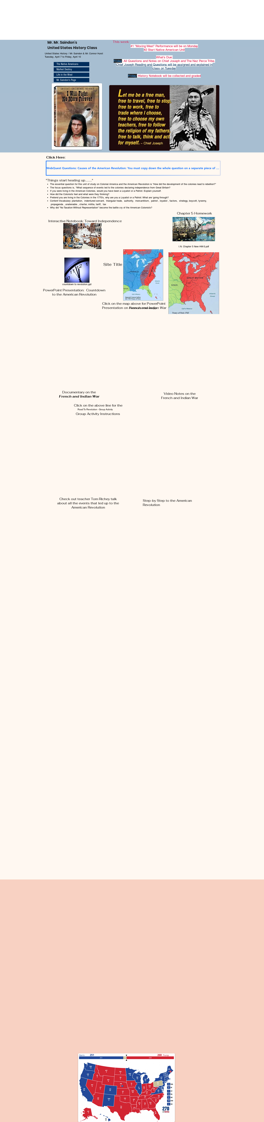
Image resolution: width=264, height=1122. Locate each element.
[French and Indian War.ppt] (143, 277)
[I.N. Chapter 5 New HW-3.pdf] (194, 231)
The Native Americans (67, 64)
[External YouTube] (87, 357)
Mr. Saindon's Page (66, 80)
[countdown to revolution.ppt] (77, 272)
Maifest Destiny (64, 69)
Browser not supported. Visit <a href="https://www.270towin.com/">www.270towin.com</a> (27, 19)
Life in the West (64, 74)
